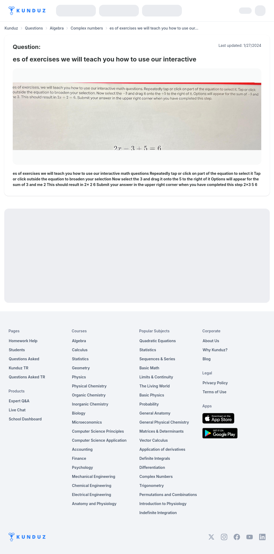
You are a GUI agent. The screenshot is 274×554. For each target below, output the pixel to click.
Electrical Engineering (91, 494)
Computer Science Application (99, 440)
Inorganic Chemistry (90, 404)
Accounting (82, 449)
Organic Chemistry (89, 395)
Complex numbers (87, 28)
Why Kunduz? (215, 350)
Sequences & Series (157, 359)
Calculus (80, 350)
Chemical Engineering (91, 485)
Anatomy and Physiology (94, 503)
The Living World (154, 386)
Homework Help (23, 340)
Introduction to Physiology (162, 503)
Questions (34, 28)
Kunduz (11, 28)
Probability (149, 404)
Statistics (80, 359)
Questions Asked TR (27, 377)
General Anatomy (154, 413)
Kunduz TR (18, 368)
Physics (79, 377)
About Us (211, 340)
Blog (207, 359)
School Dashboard (25, 419)
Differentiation (152, 467)
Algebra (57, 28)
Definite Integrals (154, 458)
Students (17, 350)
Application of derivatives (162, 449)
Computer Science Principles (98, 431)
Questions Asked (24, 359)
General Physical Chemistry (164, 422)
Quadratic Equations (157, 340)
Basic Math (149, 368)
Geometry (81, 368)
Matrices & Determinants (161, 431)
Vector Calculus (153, 440)
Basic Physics (151, 395)
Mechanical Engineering (93, 476)
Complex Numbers (156, 476)
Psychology (82, 467)
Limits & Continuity (156, 377)
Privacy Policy (215, 383)
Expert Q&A (19, 401)
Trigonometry (151, 485)
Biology (78, 413)
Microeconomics (87, 422)
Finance (79, 458)
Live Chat (17, 410)
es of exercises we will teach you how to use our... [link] (154, 28)
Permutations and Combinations (168, 494)
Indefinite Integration (158, 512)
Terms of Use (214, 392)
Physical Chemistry (89, 386)
